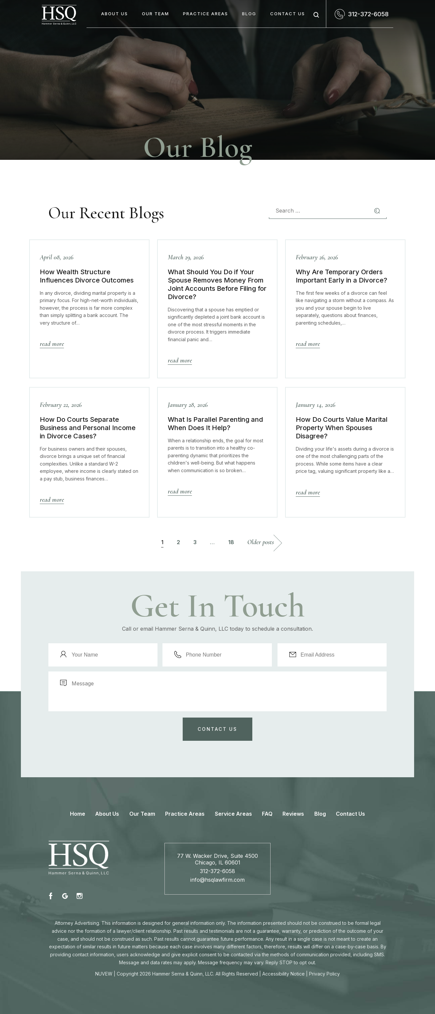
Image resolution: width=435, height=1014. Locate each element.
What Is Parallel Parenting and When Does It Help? (215, 423)
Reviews (293, 813)
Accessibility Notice (283, 974)
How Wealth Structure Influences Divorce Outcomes (87, 276)
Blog (249, 13)
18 (231, 542)
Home (77, 813)
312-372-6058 (368, 14)
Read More (52, 344)
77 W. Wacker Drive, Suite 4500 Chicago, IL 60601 (217, 859)
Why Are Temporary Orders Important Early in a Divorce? (341, 276)
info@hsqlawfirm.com (217, 879)
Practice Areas (205, 13)
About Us (114, 13)
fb (51, 895)
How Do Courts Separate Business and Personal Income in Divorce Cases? (88, 427)
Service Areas (233, 813)
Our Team (155, 13)
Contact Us (287, 13)
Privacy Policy (324, 974)
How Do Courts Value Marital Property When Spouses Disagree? (342, 427)
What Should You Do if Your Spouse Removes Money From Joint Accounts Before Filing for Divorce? (217, 284)
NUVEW (103, 974)
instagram (79, 895)
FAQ (267, 813)
